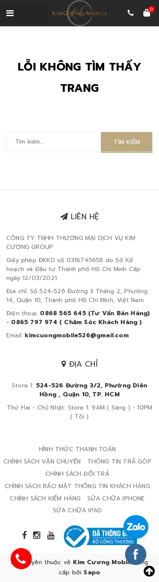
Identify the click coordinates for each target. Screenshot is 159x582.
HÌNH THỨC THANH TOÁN (77, 449)
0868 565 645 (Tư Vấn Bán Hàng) (95, 313)
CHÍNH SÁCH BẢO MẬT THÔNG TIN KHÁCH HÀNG (77, 486)
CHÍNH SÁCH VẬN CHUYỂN (42, 461)
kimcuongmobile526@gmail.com (76, 335)
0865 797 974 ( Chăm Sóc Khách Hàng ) (76, 322)
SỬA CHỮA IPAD (77, 510)
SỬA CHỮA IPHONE (116, 498)
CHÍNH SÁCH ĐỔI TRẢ (77, 473)
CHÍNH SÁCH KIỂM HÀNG (45, 498)
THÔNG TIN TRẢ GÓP (119, 461)
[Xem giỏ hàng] (147, 13)
